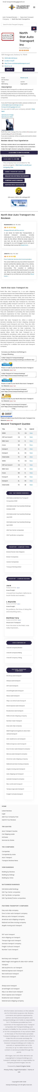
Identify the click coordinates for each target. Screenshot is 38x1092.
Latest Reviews (7, 811)
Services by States (8, 840)
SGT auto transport (12, 686)
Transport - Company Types (19, 547)
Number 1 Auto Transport (14, 721)
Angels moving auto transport (16, 769)
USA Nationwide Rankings (10, 889)
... (21, 612)
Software (5, 837)
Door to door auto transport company (18, 749)
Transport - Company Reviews (19, 579)
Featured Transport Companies (19, 670)
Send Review (28, 69)
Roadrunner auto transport (15, 711)
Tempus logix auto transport (15, 789)
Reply (18, 587)
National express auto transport (16, 744)
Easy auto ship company (14, 726)
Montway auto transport (14, 676)
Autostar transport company (15, 779)
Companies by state (9, 854)
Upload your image (7, 115)
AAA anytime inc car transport (12, 968)
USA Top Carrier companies (15, 530)
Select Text (13, 370)
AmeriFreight (10, 590)
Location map (9, 61)
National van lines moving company (18, 764)
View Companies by (19, 643)
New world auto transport (14, 784)
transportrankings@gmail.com (10, 107)
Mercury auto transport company (17, 754)
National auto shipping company (17, 716)
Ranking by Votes (7, 878)
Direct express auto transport (16, 706)
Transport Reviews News (10, 860)
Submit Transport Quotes (14, 171)
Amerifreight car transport (11, 989)
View (31, 433)
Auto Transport (7, 857)
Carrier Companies (13, 562)
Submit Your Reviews (9, 820)
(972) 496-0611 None (11, 58)
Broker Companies (12, 557)
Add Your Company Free (10, 817)
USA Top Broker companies (15, 535)
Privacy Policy (9, 1070)
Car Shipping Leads (8, 834)
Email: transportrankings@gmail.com (14, 2)
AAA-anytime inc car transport (16, 739)
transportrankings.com (13, 1085)
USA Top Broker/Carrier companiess (14, 898)
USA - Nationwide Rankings (19, 493)
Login (3, 814)
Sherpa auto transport (13, 681)
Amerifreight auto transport (15, 691)
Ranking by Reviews (8, 872)
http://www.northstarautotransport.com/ (17, 63)
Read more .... (25, 245)
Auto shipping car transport (15, 774)
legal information (20, 1070)
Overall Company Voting (14, 658)
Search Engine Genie (23, 1066)
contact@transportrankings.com (11, 105)
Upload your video (7, 117)
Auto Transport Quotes (9, 831)
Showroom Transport (13, 622)
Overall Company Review (14, 648)
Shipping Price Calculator (14, 185)
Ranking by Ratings (8, 875)
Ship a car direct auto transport (16, 701)
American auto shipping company (17, 759)
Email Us (9, 69)
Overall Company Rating (14, 653)
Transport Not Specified (14, 567)
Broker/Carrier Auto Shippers (16, 552)
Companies (6, 851)
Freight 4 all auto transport (15, 794)
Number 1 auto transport (10, 950)
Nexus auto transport (13, 696)
